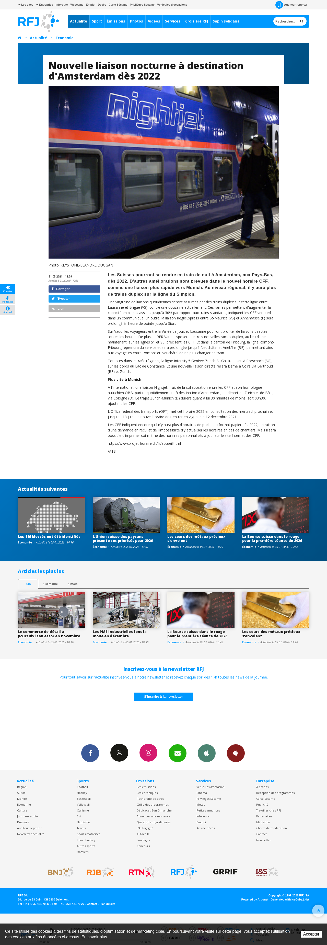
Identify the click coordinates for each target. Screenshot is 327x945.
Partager (61, 289)
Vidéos (154, 21)
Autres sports (86, 846)
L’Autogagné (145, 828)
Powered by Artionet (254, 899)
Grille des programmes (153, 804)
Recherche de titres (150, 798)
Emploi (90, 4)
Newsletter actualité (30, 834)
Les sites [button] (25, 4)
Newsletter (263, 840)
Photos (136, 21)
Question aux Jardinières (153, 822)
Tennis (81, 828)
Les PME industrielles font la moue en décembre (120, 633)
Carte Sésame (118, 4)
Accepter (311, 934)
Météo (200, 804)
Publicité (262, 804)
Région (22, 786)
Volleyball (83, 804)
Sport (97, 21)
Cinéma (201, 792)
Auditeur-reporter (291, 5)
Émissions (116, 21)
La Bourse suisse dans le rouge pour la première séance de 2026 (272, 538)
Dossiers (23, 822)
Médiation (263, 822)
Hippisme (83, 822)
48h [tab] (28, 584)
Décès (102, 4)
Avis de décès (205, 828)
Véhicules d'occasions (172, 4)
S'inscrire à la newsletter (163, 696)
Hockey (82, 792)
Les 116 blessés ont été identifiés (49, 536)
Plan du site (107, 903)
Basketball (84, 798)
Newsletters (177, 753)
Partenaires (264, 816)
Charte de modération (271, 828)
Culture (22, 810)
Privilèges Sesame (208, 798)
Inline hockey (86, 840)
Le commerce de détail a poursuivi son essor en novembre (49, 633)
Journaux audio (27, 816)
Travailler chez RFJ (268, 810)
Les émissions (146, 786)
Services (172, 21)
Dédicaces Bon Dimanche (154, 810)
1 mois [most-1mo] (72, 584)
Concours (143, 846)
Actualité (78, 21)
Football (82, 786)
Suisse (21, 792)
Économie (65, 37)
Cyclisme (83, 810)
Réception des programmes (275, 792)
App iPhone (207, 753)
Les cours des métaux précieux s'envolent (196, 538)
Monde (22, 798)
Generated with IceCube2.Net (290, 899)
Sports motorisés (88, 834)
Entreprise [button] (44, 4)
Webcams (76, 4)
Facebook (90, 753)
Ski (79, 816)
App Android (236, 753)
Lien (58, 308)
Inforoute (62, 4)
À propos (262, 786)
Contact (261, 834)
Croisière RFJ (196, 21)
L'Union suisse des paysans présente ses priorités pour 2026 (123, 538)
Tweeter (61, 299)
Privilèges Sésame (142, 4)
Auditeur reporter (29, 828)
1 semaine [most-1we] (50, 584)
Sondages (143, 840)
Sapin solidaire (226, 21)
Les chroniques (147, 792)
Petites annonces (208, 810)
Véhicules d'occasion (210, 786)
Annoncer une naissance (153, 816)
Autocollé (143, 834)
